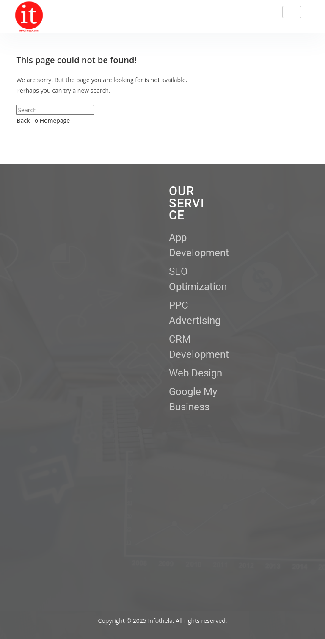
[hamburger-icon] (291, 12)
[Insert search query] (55, 110)
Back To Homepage (43, 120)
